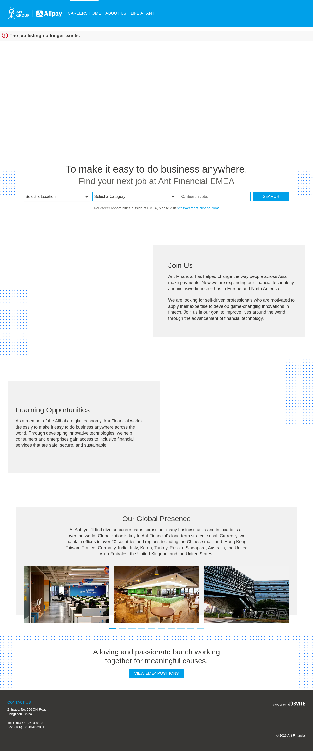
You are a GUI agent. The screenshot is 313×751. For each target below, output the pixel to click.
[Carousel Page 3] (132, 628)
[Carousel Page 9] (190, 628)
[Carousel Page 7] (171, 628)
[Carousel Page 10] (200, 628)
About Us (115, 13)
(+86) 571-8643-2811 (29, 727)
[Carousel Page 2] (122, 628)
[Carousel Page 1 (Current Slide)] (112, 628)
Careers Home (84, 13)
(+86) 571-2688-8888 (28, 723)
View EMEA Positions (156, 673)
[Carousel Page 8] (181, 628)
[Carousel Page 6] (161, 628)
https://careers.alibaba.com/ (198, 208)
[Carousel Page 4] (141, 628)
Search (271, 196)
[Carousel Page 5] (151, 628)
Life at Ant (143, 13)
